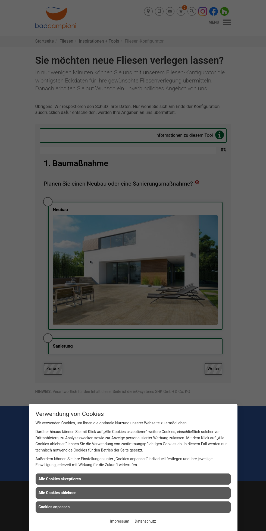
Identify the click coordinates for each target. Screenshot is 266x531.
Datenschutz (145, 521)
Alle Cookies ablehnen (58, 493)
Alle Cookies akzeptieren (60, 479)
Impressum (119, 521)
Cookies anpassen (54, 507)
